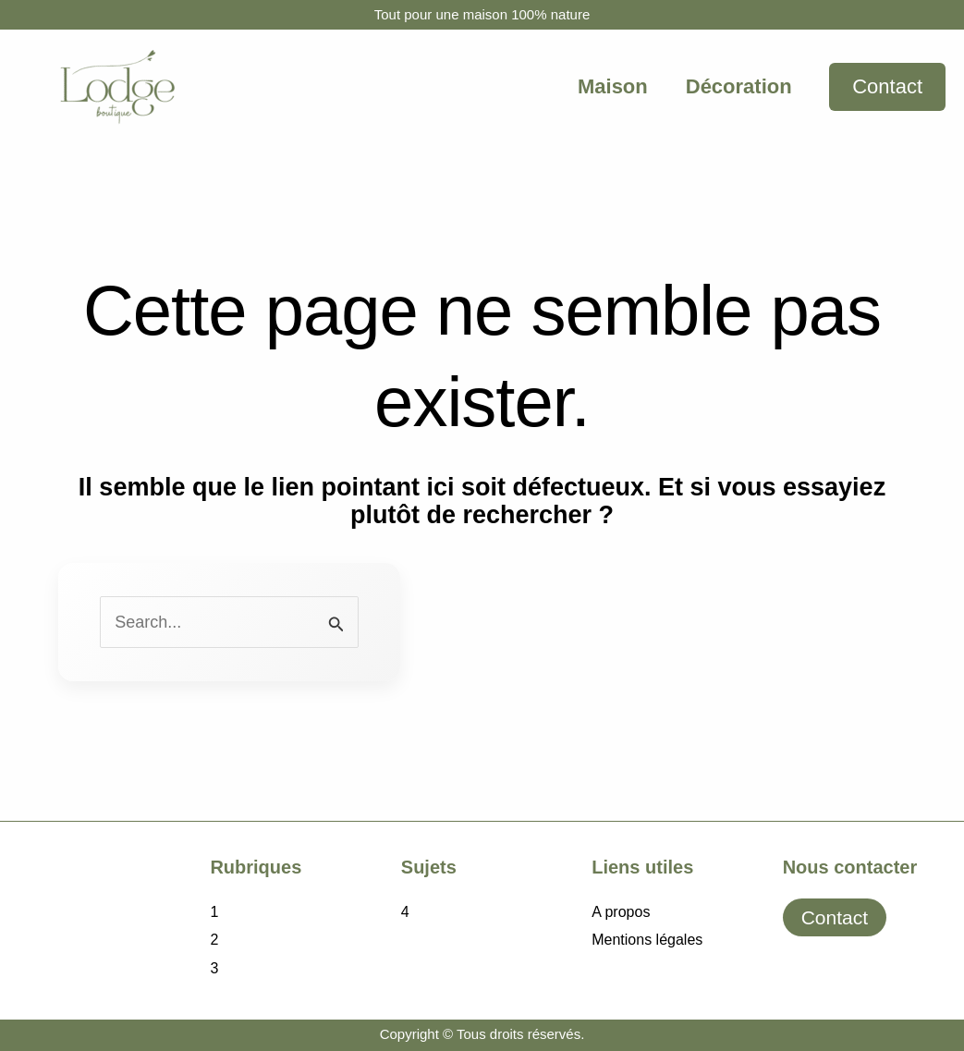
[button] (887, 87)
